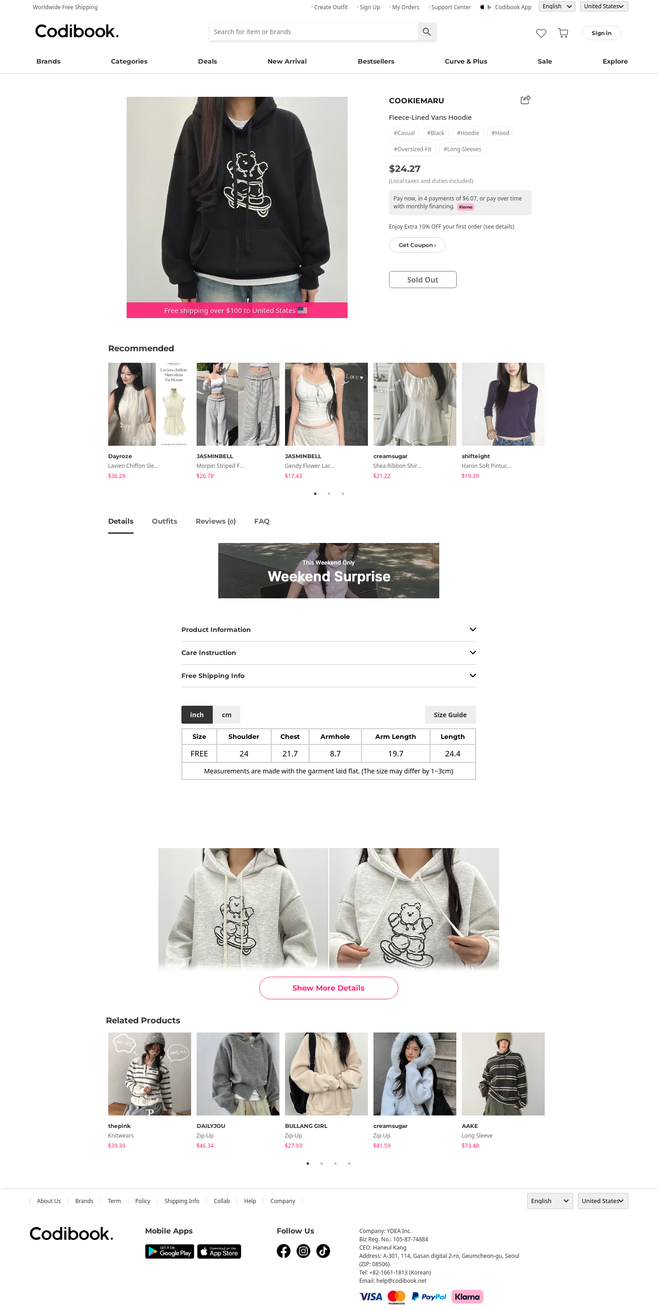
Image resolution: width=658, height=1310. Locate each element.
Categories (129, 61)
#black (436, 133)
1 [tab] (315, 493)
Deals (207, 61)
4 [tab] (349, 1163)
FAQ (262, 521)
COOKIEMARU (416, 100)
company (282, 1201)
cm (227, 714)
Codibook (76, 30)
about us (49, 1201)
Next (557, 422)
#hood (501, 133)
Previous (101, 422)
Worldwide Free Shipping (65, 7)
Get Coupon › (417, 245)
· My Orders (404, 7)
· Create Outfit (329, 7)
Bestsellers (376, 61)
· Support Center (450, 7)
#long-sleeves (463, 149)
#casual (404, 133)
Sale (545, 61)
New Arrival (287, 61)
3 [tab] (343, 493)
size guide (450, 714)
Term (114, 1201)
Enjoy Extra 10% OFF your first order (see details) (451, 226)
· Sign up (368, 7)
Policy (143, 1201)
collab (222, 1201)
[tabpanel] (152, 422)
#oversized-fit (412, 149)
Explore (615, 61)
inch (197, 714)
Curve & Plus (466, 61)
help (250, 1201)
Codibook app (513, 7)
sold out (422, 280)
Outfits (164, 521)
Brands (48, 61)
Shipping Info (181, 1201)
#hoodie (468, 133)
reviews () (216, 521)
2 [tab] (329, 493)
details (121, 521)
